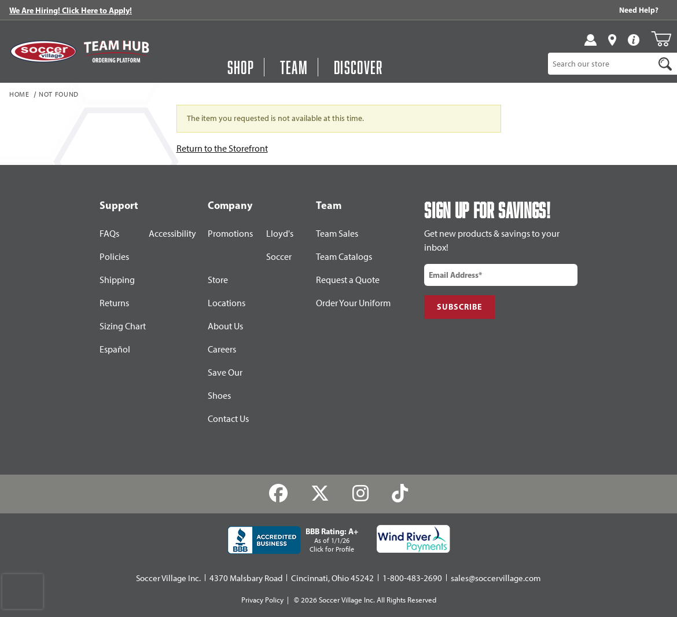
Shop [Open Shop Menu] (240, 67)
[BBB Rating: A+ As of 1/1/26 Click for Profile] (292, 540)
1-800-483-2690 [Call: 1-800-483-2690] (412, 578)
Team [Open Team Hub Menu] (294, 67)
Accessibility (172, 233)
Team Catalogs (344, 256)
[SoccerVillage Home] (43, 51)
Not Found (59, 94)
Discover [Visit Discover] (359, 67)
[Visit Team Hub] (116, 51)
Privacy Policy (262, 600)
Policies (114, 256)
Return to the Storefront (222, 148)
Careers (222, 349)
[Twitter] (320, 493)
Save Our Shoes (225, 384)
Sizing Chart (123, 326)
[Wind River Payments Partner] (413, 539)
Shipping (117, 279)
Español (115, 349)
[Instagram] (361, 493)
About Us (225, 326)
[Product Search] (601, 64)
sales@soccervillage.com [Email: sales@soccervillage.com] (496, 578)
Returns (114, 303)
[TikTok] (399, 493)
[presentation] (22, 591)
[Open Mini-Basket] (661, 39)
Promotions (230, 233)
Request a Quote (348, 279)
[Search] (665, 64)
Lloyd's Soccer (279, 245)
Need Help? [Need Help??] (638, 9)
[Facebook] (279, 493)
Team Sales (337, 233)
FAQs (109, 233)
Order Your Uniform (353, 303)
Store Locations (226, 291)
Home (19, 94)
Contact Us (228, 418)
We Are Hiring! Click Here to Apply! (70, 10)
